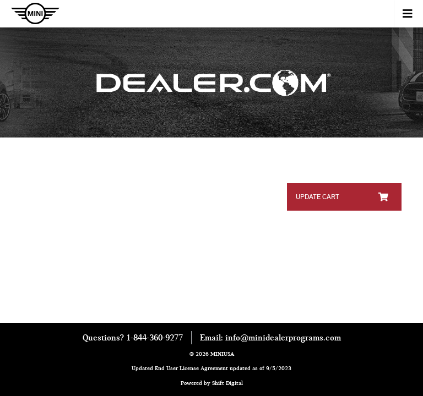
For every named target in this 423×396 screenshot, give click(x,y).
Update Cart (342, 196)
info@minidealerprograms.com (283, 338)
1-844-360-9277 (154, 338)
